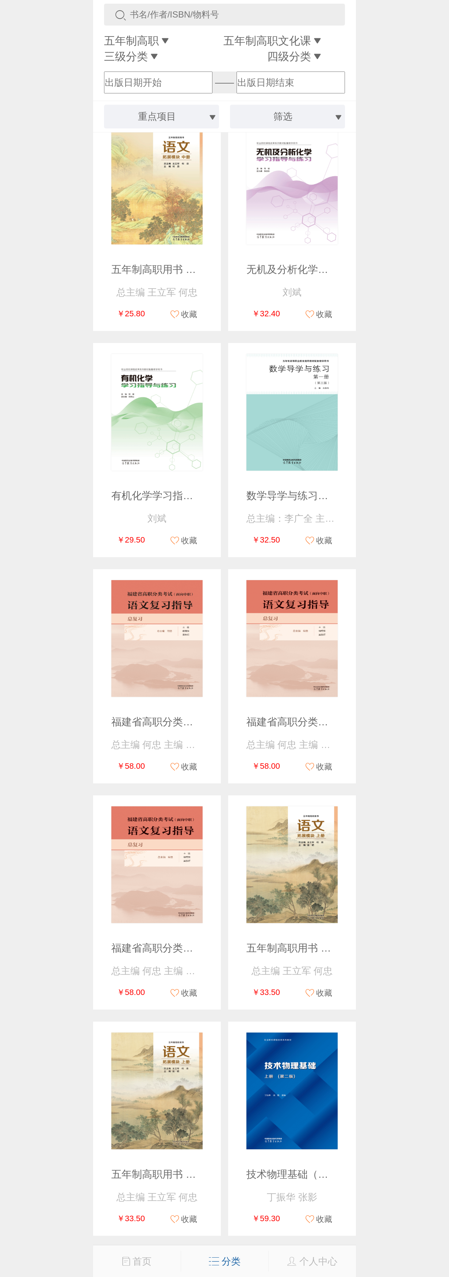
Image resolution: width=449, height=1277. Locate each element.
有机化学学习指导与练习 (167, 495)
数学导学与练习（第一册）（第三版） (333, 495)
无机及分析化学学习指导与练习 (317, 269)
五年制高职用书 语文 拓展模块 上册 (327, 948)
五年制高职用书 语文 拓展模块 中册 (192, 269)
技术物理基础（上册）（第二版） (323, 1174)
